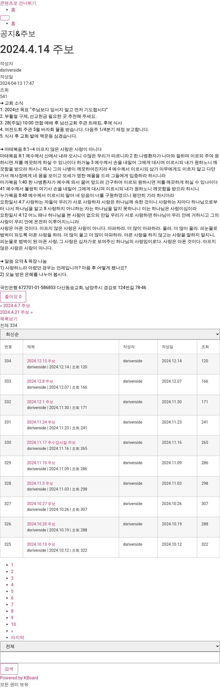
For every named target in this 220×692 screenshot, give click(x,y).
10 (13, 624)
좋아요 (13, 296)
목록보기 (9, 318)
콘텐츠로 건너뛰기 (18, 3)
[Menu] (4, 17)
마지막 (17, 637)
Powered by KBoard (19, 677)
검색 (9, 668)
